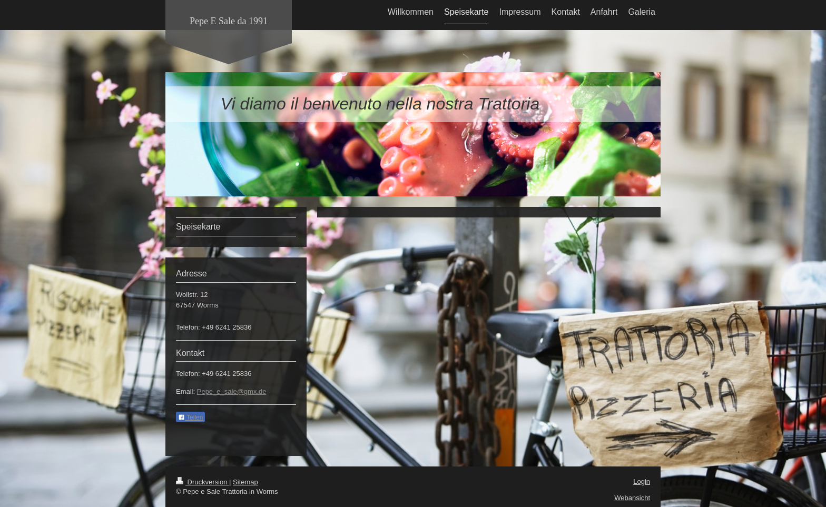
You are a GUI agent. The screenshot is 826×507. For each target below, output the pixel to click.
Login (641, 481)
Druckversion (202, 482)
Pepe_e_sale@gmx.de (232, 391)
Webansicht (632, 498)
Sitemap (245, 482)
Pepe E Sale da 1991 (229, 21)
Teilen (190, 417)
